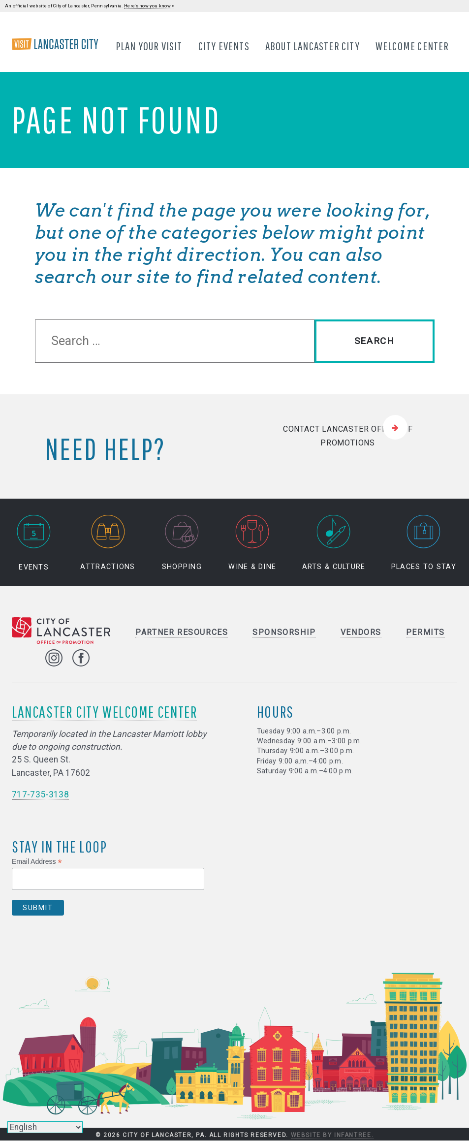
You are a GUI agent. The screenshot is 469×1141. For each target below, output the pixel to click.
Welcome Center (412, 46)
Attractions (107, 543)
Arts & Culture (334, 543)
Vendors (361, 632)
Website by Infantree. (332, 1135)
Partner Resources (181, 632)
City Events (224, 46)
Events (34, 543)
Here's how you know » (149, 5)
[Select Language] (45, 1127)
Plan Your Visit (149, 46)
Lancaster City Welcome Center (104, 712)
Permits (425, 632)
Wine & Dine (252, 543)
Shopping (182, 543)
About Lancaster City (312, 46)
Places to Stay (423, 543)
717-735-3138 (40, 795)
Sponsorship (284, 632)
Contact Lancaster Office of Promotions (348, 436)
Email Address (37, 861)
